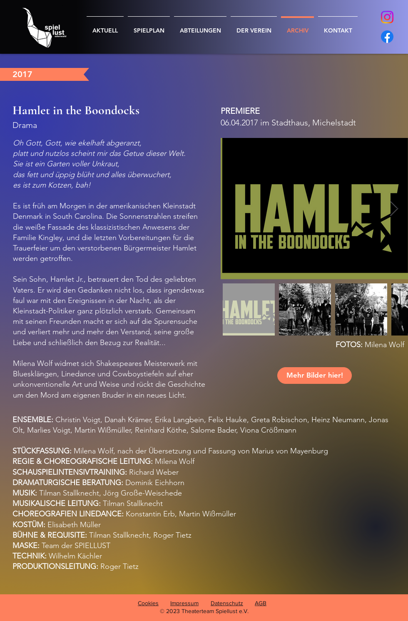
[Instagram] (387, 17)
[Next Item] (394, 208)
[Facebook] (387, 36)
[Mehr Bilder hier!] (314, 375)
